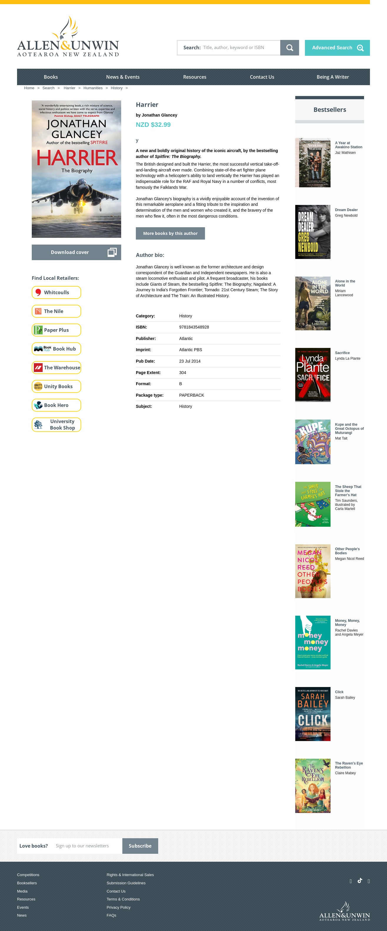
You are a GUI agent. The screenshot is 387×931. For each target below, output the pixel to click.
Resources (194, 77)
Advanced (332, 47)
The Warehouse (62, 367)
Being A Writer (333, 77)
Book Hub (64, 349)
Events (23, 907)
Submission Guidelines (126, 883)
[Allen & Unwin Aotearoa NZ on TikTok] (360, 880)
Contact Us (262, 77)
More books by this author (170, 233)
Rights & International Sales (130, 875)
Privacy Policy (119, 907)
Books (51, 77)
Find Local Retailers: (55, 278)
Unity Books (58, 386)
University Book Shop (62, 424)
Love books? (33, 846)
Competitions (28, 875)
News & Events (123, 77)
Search (191, 47)
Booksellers (27, 883)
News (22, 915)
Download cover (70, 252)
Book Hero (56, 405)
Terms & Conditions (123, 899)
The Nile (53, 311)
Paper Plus (56, 330)
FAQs (111, 915)
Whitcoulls (56, 292)
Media (22, 891)
